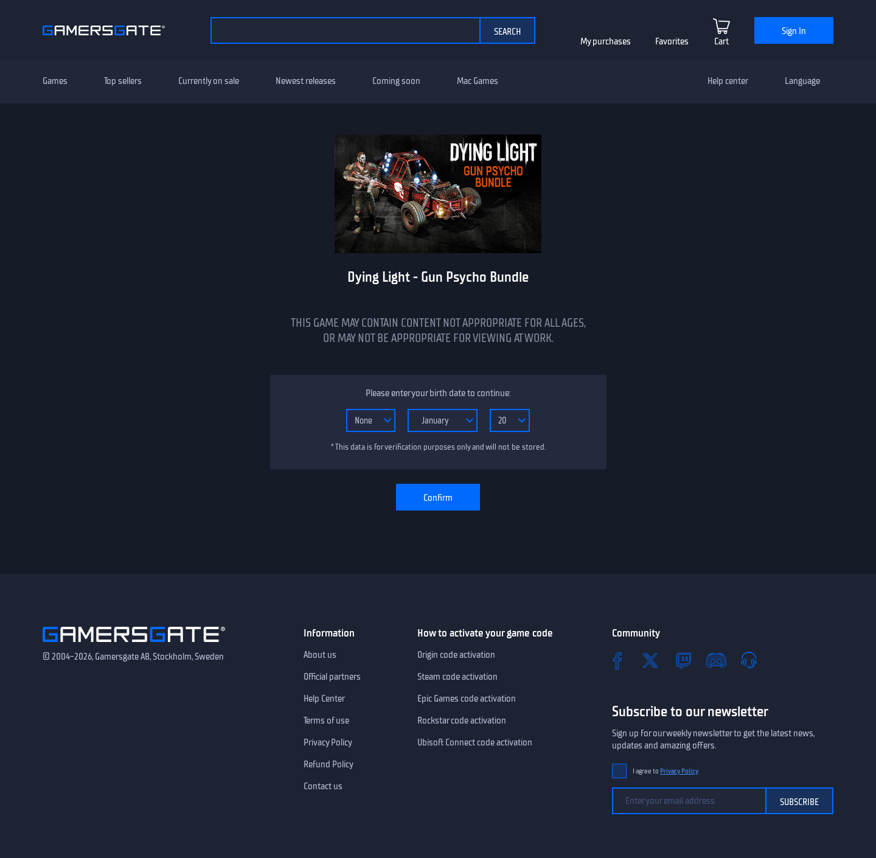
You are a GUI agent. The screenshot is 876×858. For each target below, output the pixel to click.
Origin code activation (456, 655)
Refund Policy (328, 764)
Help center (727, 81)
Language (802, 81)
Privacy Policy (328, 742)
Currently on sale (208, 81)
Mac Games (477, 81)
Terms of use (326, 720)
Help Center (324, 698)
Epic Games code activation (466, 698)
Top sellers (123, 81)
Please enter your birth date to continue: (438, 393)
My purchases (605, 41)
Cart (721, 41)
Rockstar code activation (461, 720)
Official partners (332, 677)
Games (55, 81)
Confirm (438, 498)
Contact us (323, 786)
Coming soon (396, 81)
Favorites (672, 41)
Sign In (794, 31)
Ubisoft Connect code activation (474, 742)
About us (320, 655)
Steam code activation (457, 677)
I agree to (665, 771)
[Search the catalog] (344, 30)
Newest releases (306, 81)
